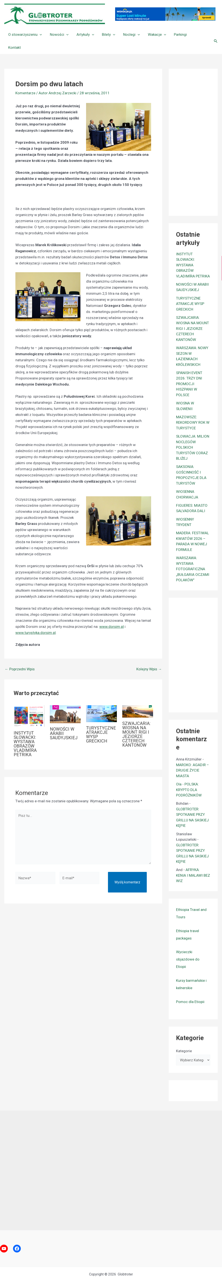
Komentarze (25, 80)
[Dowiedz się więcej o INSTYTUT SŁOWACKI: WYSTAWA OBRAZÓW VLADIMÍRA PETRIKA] (29, 703)
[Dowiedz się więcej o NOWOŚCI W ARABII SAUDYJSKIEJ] (65, 701)
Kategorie (184, 1038)
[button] (39, 34)
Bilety (106, 34)
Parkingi (176, 34)
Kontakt (197, 34)
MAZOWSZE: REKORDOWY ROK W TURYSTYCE (192, 409)
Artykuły (84, 34)
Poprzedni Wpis (20, 656)
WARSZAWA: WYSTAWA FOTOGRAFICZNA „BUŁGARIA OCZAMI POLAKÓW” (192, 556)
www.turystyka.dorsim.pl (35, 619)
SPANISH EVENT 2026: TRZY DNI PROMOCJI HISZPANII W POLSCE (189, 371)
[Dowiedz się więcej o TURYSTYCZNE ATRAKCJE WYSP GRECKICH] (101, 700)
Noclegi (129, 34)
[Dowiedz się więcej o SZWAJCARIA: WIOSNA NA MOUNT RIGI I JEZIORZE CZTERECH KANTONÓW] (137, 698)
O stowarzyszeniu (25, 34)
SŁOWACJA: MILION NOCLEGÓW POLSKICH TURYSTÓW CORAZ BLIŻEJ (192, 434)
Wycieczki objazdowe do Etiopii (187, 946)
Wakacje (154, 34)
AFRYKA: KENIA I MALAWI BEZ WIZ (193, 862)
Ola (178, 771)
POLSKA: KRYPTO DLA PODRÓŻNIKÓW (189, 776)
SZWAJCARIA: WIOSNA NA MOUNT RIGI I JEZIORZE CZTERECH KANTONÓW (136, 721)
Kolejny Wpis (149, 656)
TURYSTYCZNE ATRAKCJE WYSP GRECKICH (101, 721)
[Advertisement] (199, 128)
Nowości (58, 34)
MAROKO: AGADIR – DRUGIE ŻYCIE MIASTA (192, 757)
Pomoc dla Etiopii (190, 989)
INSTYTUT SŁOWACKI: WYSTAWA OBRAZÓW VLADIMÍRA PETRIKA (25, 730)
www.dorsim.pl (111, 613)
